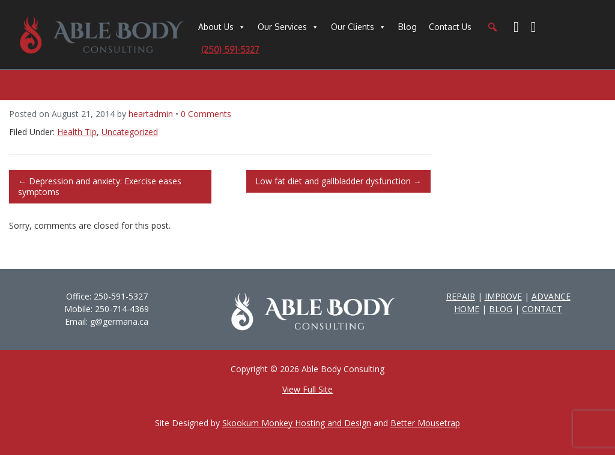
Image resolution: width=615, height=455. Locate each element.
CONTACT (542, 309)
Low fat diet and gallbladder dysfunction (338, 181)
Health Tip (77, 131)
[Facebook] (516, 27)
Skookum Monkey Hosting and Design (296, 423)
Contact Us (450, 27)
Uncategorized (129, 131)
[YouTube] (533, 27)
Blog (407, 27)
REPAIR (460, 296)
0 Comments (206, 113)
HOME (466, 309)
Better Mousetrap (425, 423)
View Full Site (307, 389)
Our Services (282, 27)
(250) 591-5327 (230, 49)
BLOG (500, 309)
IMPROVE (503, 296)
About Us (216, 27)
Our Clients (352, 27)
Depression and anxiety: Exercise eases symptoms (99, 186)
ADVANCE (551, 296)
